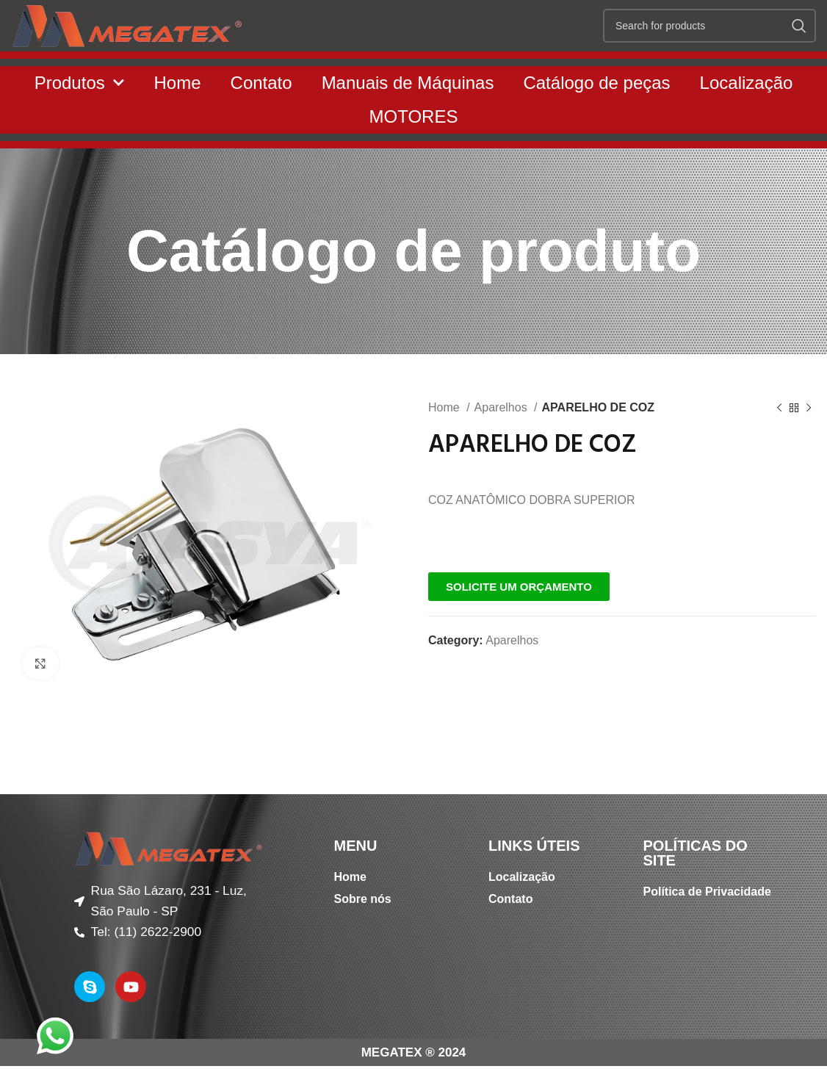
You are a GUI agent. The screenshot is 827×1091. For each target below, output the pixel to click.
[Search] (709, 40)
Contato (261, 112)
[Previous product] (779, 438)
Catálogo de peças (596, 112)
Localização (746, 112)
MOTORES (413, 146)
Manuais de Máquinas (408, 112)
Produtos (80, 112)
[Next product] (808, 438)
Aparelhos (502, 437)
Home (177, 112)
